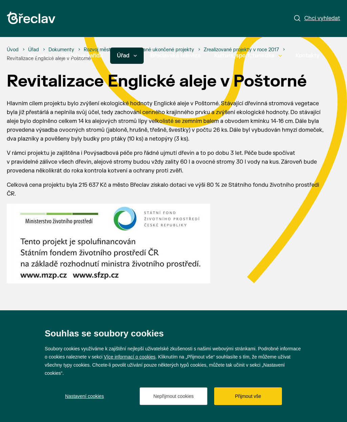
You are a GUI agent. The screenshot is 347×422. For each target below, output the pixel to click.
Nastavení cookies (84, 396)
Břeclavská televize (175, 55)
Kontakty (307, 55)
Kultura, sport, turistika (248, 55)
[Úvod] (13, 50)
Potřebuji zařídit (82, 55)
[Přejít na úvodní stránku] (31, 18)
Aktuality (39, 55)
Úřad (127, 55)
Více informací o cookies (130, 357)
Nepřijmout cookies (173, 396)
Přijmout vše (248, 396)
